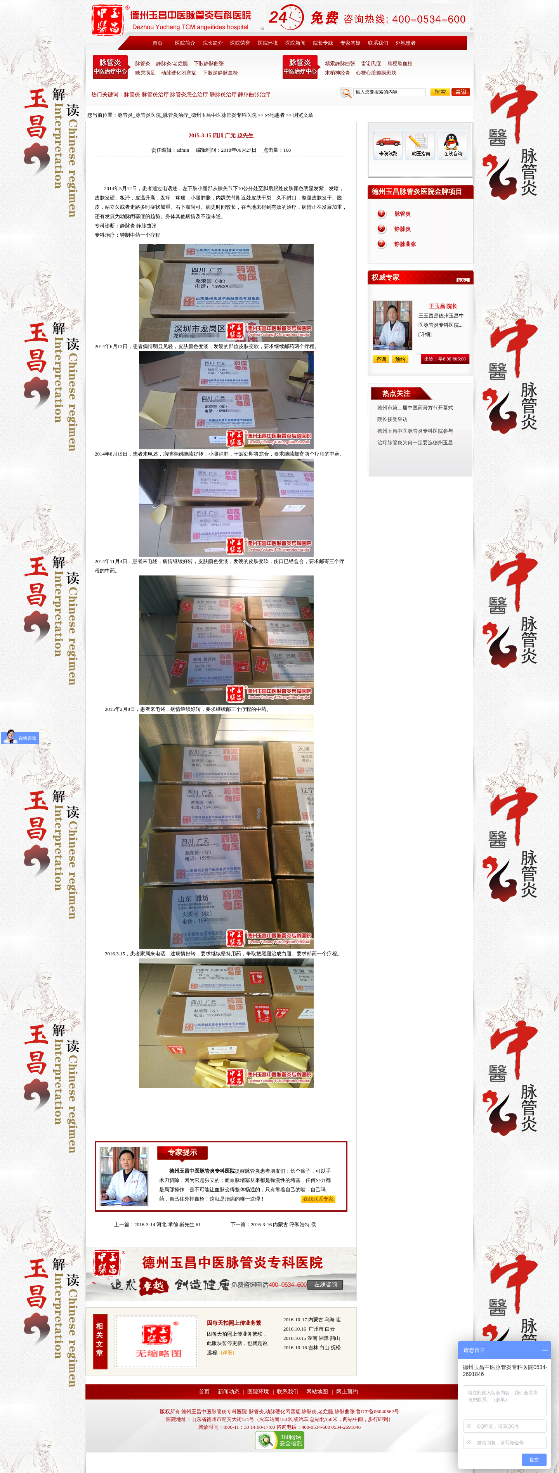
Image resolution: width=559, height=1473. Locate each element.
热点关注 (396, 393)
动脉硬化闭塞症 (178, 73)
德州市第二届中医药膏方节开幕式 (415, 408)
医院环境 (268, 43)
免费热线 (421, 169)
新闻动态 (229, 1392)
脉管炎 (142, 63)
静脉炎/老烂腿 (172, 63)
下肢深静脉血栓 (220, 73)
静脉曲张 (405, 244)
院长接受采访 (392, 419)
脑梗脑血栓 (400, 63)
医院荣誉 (240, 43)
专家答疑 (350, 43)
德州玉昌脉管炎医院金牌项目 (417, 192)
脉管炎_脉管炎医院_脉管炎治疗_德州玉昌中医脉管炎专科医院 (187, 115)
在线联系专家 (318, 1199)
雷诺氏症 (371, 63)
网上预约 (347, 1392)
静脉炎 (127, 226)
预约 (400, 359)
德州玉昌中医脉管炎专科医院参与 (415, 431)
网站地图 (317, 1392)
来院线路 (388, 144)
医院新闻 (295, 43)
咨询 (460, 92)
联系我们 (378, 43)
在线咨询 (452, 144)
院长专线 (323, 43)
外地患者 (406, 43)
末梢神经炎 (337, 73)
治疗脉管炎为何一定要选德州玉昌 (415, 442)
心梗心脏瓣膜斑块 (376, 73)
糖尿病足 (145, 73)
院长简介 (213, 43)
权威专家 (385, 277)
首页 (158, 43)
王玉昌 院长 (443, 306)
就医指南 (420, 144)
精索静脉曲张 (340, 63)
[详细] (227, 1352)
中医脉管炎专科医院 (112, 67)
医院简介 (185, 43)
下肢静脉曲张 (209, 63)
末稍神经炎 (302, 67)
